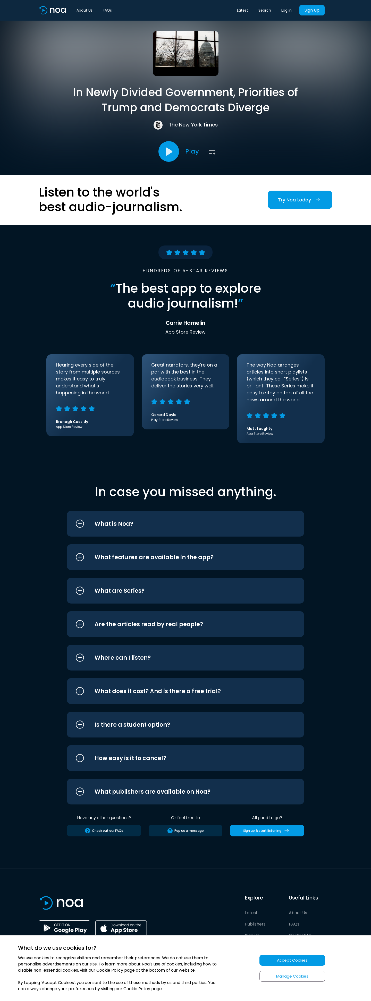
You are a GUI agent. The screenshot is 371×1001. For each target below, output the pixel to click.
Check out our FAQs (104, 831)
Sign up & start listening (267, 831)
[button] (175, 523)
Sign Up (312, 10)
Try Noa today (300, 200)
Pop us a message (185, 831)
